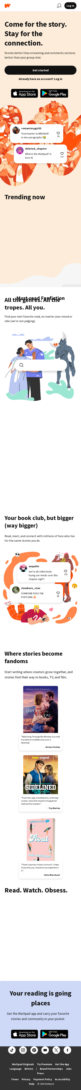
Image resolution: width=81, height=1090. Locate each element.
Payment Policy (42, 1079)
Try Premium (44, 1064)
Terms (15, 1079)
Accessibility (62, 1079)
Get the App (62, 1064)
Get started (40, 70)
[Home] (29, 5)
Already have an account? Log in (40, 79)
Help (31, 1083)
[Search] (59, 5)
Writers (29, 1068)
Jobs (69, 1068)
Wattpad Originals (23, 1064)
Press (40, 1073)
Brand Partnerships (51, 1068)
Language (16, 1068)
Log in (70, 5)
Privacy (26, 1079)
